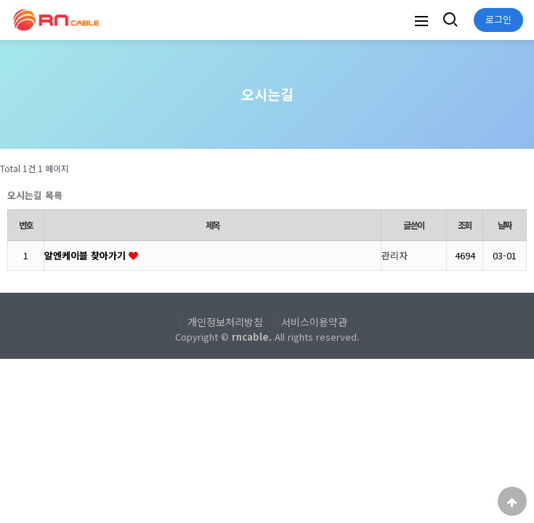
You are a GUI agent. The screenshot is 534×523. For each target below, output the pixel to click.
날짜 (505, 225)
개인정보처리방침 (225, 322)
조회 (465, 225)
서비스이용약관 (314, 322)
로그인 (498, 19)
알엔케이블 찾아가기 (86, 255)
